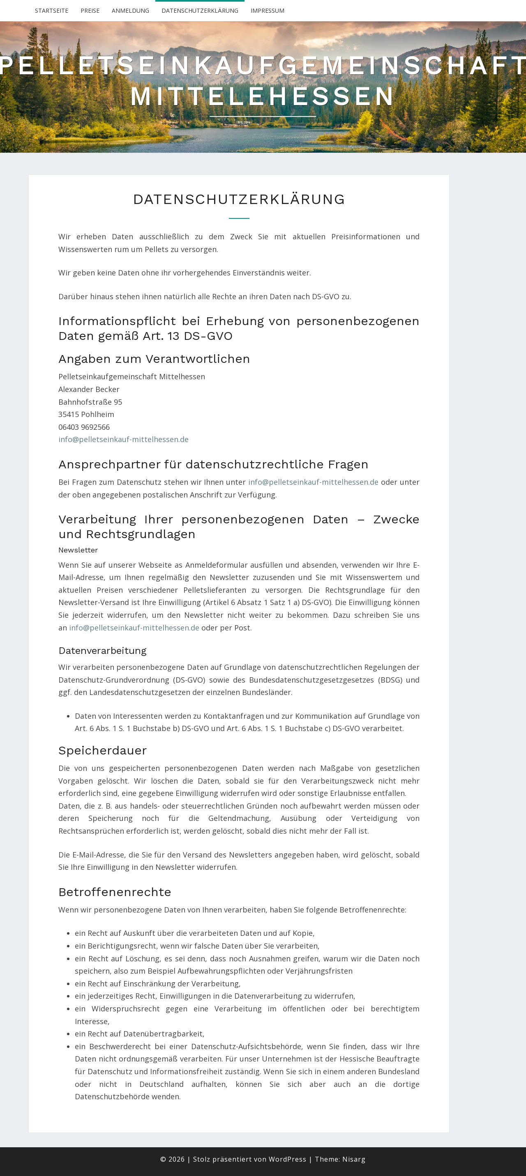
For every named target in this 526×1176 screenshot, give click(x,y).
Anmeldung (130, 10)
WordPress (288, 1159)
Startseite (51, 10)
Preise (90, 10)
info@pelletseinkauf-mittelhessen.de (123, 439)
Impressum (267, 10)
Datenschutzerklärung (199, 10)
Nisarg (354, 1159)
